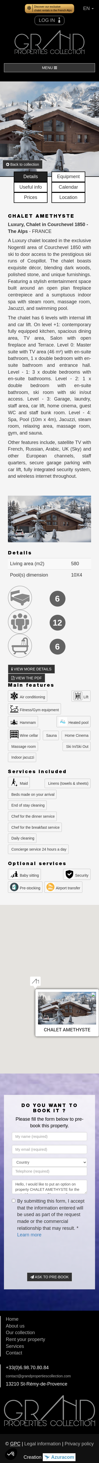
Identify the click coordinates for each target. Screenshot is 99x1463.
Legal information (42, 1443)
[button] (11, 1454)
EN (88, 8)
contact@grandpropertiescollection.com (38, 1376)
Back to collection (22, 164)
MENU (49, 68)
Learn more (29, 1234)
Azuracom (59, 1457)
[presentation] (52, 1252)
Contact (14, 1352)
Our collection (20, 1332)
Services (15, 1346)
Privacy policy (79, 1443)
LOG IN (49, 20)
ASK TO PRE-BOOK (49, 1277)
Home (12, 1319)
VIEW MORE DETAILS (31, 669)
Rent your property (25, 1339)
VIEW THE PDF (26, 678)
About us (15, 1326)
